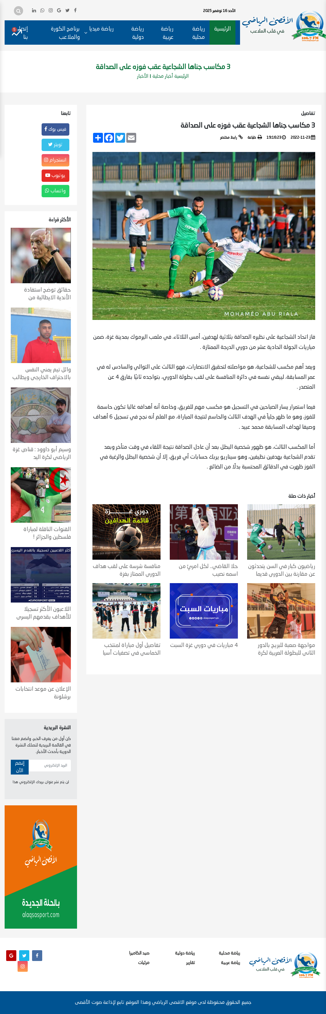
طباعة (254, 137)
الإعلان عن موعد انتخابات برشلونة (43, 693)
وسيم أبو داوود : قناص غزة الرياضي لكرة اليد (42, 453)
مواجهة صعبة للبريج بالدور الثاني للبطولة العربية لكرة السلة (286, 649)
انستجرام (55, 160)
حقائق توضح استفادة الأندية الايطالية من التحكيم (47, 294)
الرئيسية (222, 29)
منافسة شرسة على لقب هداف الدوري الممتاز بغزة (127, 570)
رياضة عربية (167, 33)
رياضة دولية (137, 33)
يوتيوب (55, 175)
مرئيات (143, 963)
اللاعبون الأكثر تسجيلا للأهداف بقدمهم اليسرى (43, 613)
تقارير (190, 963)
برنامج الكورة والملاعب (65, 33)
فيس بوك (55, 129)
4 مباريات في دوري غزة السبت (204, 645)
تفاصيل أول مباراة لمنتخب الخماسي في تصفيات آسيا (132, 649)
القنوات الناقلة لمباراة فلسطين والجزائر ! (47, 533)
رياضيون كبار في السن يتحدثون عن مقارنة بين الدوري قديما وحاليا (281, 570)
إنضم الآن (20, 767)
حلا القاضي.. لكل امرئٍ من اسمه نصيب (208, 570)
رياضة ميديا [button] (101, 29)
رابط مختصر (231, 137)
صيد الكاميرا (139, 953)
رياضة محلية (198, 33)
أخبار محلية (163, 76)
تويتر (55, 144)
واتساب (55, 191)
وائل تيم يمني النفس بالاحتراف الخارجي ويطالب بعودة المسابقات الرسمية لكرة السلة (41, 374)
